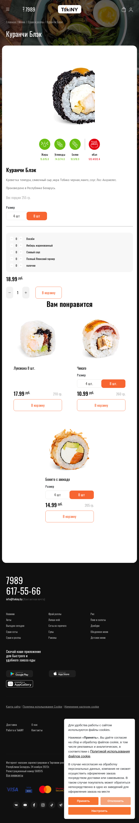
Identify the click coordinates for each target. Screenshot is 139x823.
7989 (30, 9)
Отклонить (115, 801)
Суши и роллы (13, 640)
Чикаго (82, 368)
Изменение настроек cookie (81, 709)
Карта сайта (13, 709)
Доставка (11, 727)
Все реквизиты (14, 777)
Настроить (100, 810)
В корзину (49, 292)
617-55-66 (23, 592)
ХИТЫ (8, 622)
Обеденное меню (99, 634)
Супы (51, 634)
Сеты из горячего (57, 628)
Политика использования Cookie (42, 709)
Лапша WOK (54, 622)
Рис (92, 616)
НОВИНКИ (10, 616)
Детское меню (98, 640)
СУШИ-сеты (12, 634)
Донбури (95, 628)
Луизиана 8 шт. (24, 368)
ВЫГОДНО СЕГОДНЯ (15, 628)
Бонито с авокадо (57, 479)
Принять (83, 801)
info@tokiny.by (14, 601)
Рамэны (52, 640)
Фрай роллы (54, 616)
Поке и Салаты (98, 622)
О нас (34, 727)
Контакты (37, 732)
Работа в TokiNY (15, 732)
